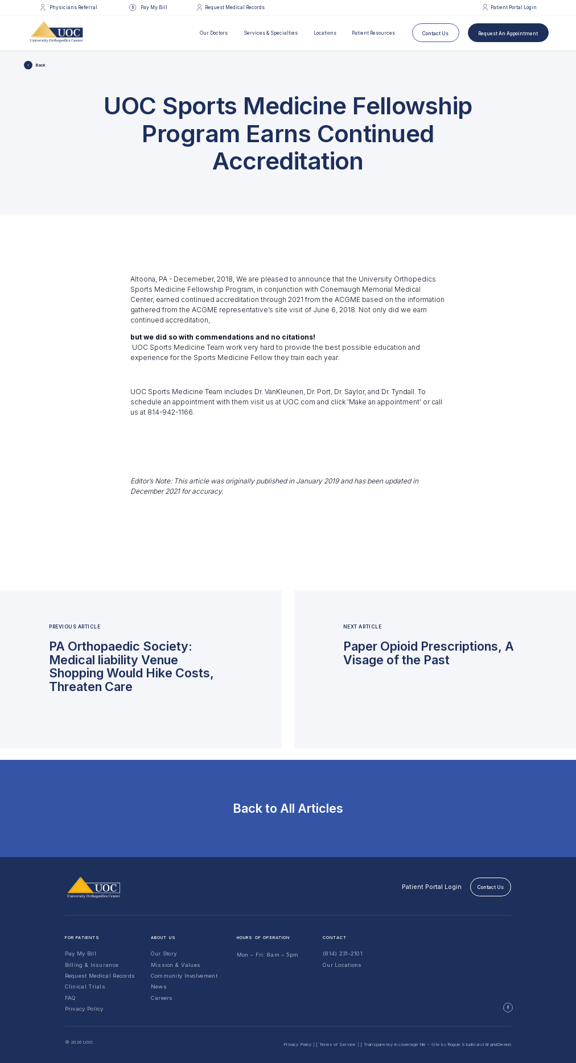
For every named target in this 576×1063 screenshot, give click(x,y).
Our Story (164, 953)
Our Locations (342, 965)
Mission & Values (176, 965)
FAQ (70, 998)
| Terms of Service (336, 1044)
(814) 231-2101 (343, 953)
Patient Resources (373, 33)
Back (41, 65)
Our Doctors (214, 33)
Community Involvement (184, 976)
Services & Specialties (271, 33)
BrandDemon (498, 1044)
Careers (162, 998)
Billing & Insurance (92, 965)
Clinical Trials (85, 986)
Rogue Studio (461, 1044)
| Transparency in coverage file (393, 1044)
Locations (325, 33)
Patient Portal (432, 887)
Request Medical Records (100, 976)
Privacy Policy (84, 1009)
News (159, 986)
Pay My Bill (80, 953)
